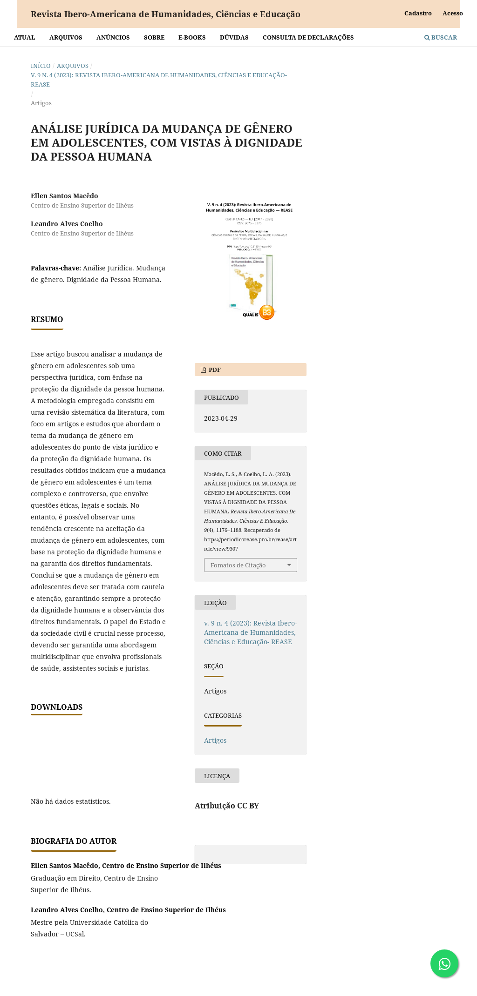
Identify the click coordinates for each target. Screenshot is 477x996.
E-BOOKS (192, 37)
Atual (24, 37)
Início (41, 65)
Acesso (453, 13)
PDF (214, 369)
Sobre (154, 37)
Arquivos (65, 37)
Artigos (215, 740)
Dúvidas (234, 37)
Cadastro (418, 13)
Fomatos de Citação (238, 565)
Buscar (440, 37)
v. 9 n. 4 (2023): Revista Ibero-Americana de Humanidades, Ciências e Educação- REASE (159, 79)
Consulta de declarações (308, 37)
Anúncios (113, 37)
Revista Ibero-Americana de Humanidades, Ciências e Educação (165, 14)
